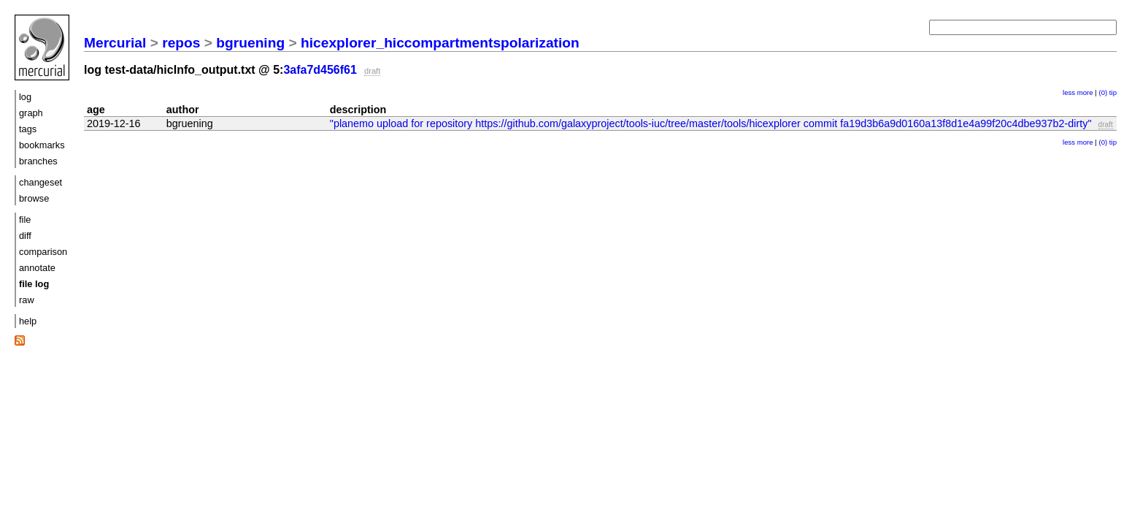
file (25, 219)
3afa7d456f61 (320, 70)
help (27, 321)
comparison (43, 251)
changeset (40, 182)
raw (26, 299)
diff (25, 235)
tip (1113, 92)
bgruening (250, 42)
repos (181, 42)
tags (27, 128)
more (1085, 92)
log (25, 96)
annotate (37, 267)
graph (31, 112)
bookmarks (42, 145)
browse (34, 198)
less (1069, 92)
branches (38, 161)
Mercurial (115, 42)
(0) (1102, 92)
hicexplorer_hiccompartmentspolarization (440, 42)
